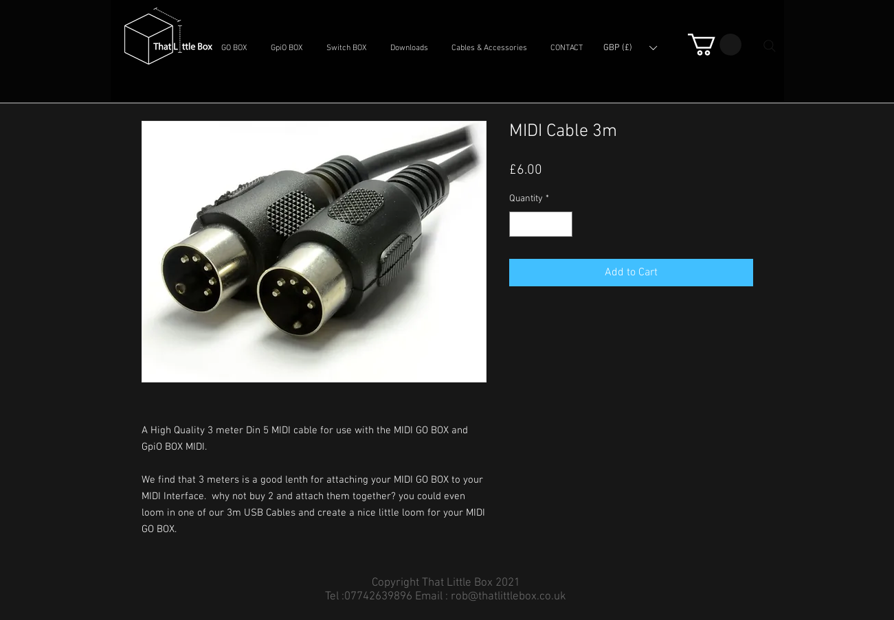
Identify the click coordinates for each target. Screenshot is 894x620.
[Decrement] (519, 224)
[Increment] (561, 224)
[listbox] (630, 48)
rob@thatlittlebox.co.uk (508, 597)
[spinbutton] (540, 224)
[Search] (769, 46)
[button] (234, 48)
